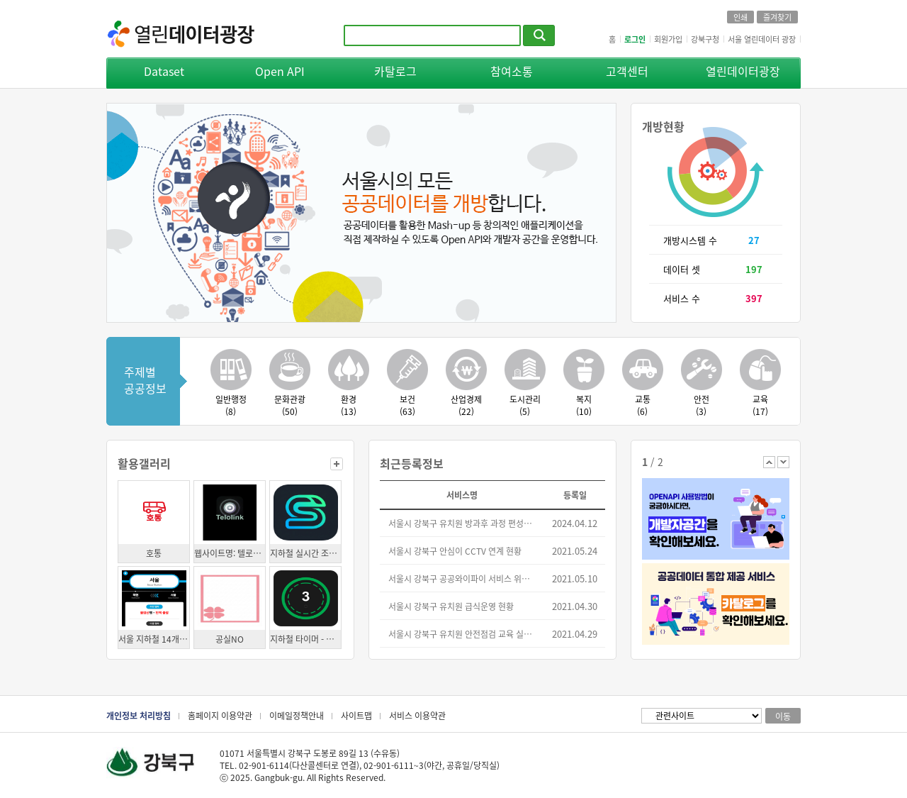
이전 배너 (769, 462)
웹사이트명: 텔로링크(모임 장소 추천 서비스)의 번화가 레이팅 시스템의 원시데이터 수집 (229, 553)
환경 (348, 405)
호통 (154, 553)
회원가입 (668, 39)
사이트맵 (356, 715)
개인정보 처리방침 (138, 715)
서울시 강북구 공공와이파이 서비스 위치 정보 (462, 578)
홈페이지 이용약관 (220, 715)
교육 (760, 405)
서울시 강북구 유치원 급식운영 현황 (451, 606)
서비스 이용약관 (417, 715)
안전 (701, 405)
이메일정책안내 (296, 715)
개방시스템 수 (690, 240)
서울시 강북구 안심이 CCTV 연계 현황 (455, 551)
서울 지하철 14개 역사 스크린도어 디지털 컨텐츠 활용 (153, 639)
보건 (407, 405)
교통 (642, 405)
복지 (583, 405)
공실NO (229, 639)
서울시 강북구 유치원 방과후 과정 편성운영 (462, 523)
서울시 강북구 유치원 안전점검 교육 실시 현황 (462, 634)
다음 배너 (783, 462)
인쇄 (740, 17)
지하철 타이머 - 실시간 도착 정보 (305, 639)
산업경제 (465, 405)
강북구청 (705, 39)
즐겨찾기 (777, 17)
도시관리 (524, 405)
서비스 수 (681, 298)
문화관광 (289, 405)
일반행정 (230, 405)
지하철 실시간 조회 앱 (305, 553)
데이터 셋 (681, 269)
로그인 (635, 39)
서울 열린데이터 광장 (762, 39)
